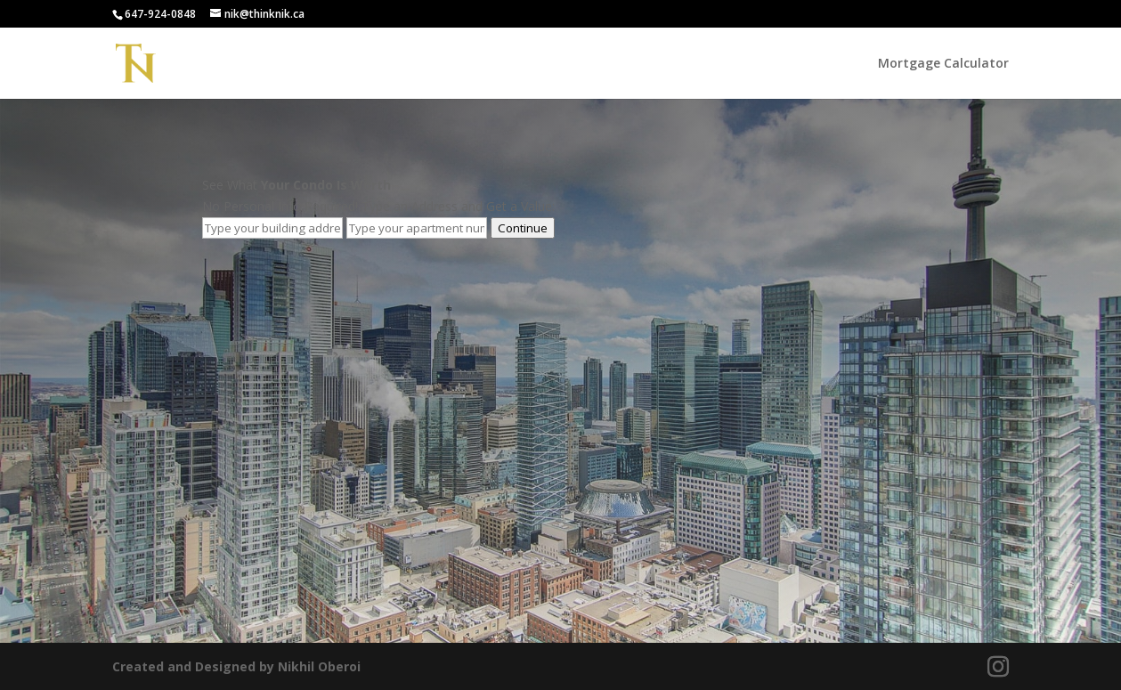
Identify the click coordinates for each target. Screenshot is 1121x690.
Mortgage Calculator (943, 64)
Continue (523, 228)
